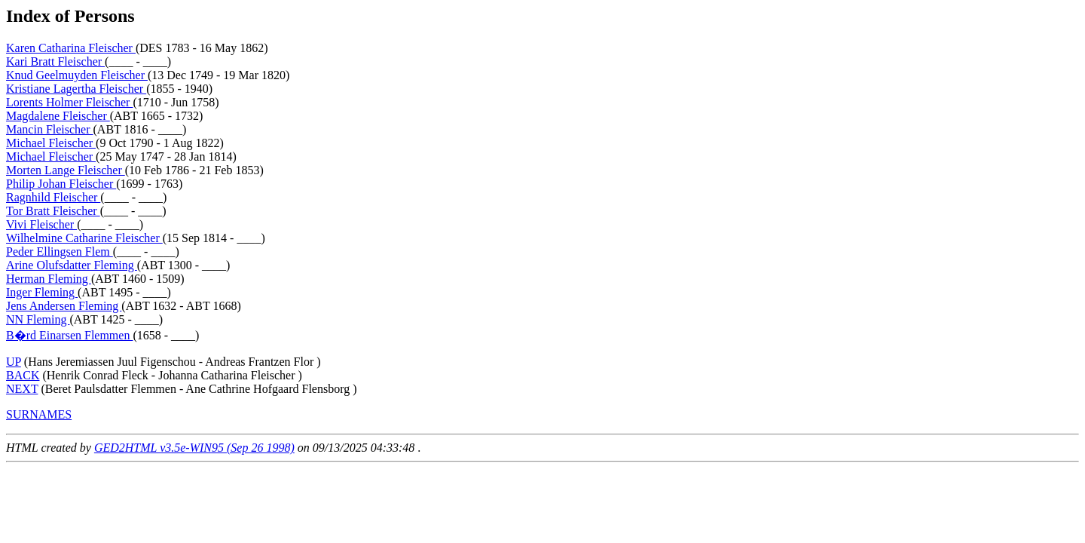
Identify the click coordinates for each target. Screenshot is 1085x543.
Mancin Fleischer (49, 129)
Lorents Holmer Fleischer (69, 102)
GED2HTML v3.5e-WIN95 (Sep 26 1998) (194, 447)
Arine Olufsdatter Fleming (71, 265)
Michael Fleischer (51, 143)
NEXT (22, 388)
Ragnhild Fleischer (53, 197)
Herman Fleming (48, 278)
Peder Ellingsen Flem (59, 251)
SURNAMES (39, 414)
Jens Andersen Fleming (63, 305)
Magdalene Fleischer (58, 115)
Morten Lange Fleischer (65, 170)
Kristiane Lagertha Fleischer (76, 88)
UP (13, 361)
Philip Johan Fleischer (61, 183)
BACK (22, 375)
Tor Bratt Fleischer (53, 210)
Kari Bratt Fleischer (55, 61)
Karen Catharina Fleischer (71, 47)
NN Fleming (37, 319)
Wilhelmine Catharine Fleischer (84, 238)
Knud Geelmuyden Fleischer (77, 75)
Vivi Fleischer (41, 224)
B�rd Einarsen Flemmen (69, 335)
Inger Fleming (42, 292)
